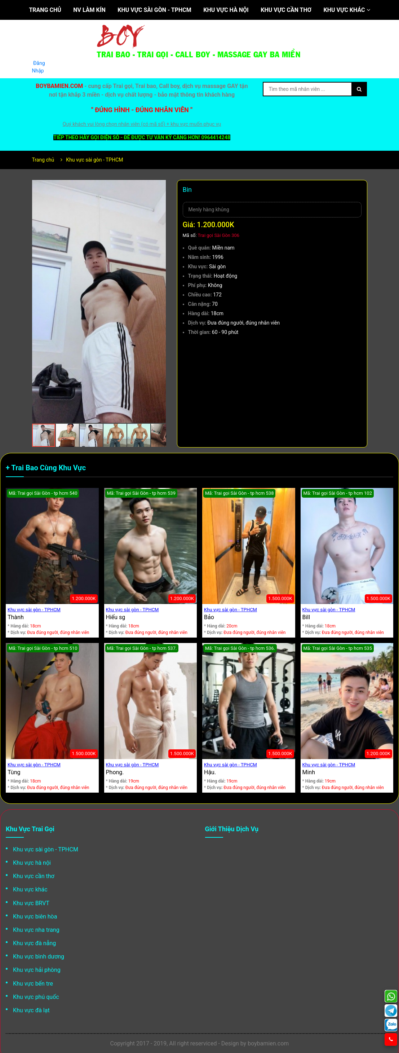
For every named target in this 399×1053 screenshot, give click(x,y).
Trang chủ (45, 9)
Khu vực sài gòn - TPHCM (154, 9)
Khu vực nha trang (36, 929)
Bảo (209, 617)
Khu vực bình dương (38, 956)
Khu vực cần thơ (286, 9)
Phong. (115, 772)
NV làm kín (89, 9)
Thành (16, 617)
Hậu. (210, 772)
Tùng (14, 772)
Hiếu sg (115, 617)
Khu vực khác (347, 9)
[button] (159, 186)
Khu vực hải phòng (37, 969)
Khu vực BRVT (31, 903)
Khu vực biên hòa (35, 916)
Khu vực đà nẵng (34, 943)
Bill (306, 617)
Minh (308, 772)
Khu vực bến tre (33, 983)
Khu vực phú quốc (36, 996)
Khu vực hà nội (225, 9)
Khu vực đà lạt (31, 1010)
